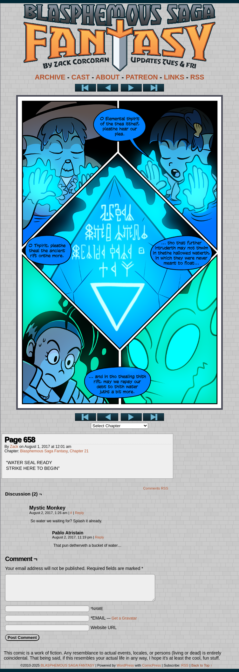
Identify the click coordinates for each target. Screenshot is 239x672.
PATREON (142, 77)
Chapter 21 (79, 451)
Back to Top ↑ (201, 665)
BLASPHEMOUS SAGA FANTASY (67, 665)
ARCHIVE (50, 77)
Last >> (153, 88)
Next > (131, 88)
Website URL (104, 627)
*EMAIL (114, 618)
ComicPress (151, 665)
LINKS (174, 77)
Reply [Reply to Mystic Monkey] (79, 513)
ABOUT (108, 77)
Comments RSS (155, 488)
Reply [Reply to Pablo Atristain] (99, 537)
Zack (14, 446)
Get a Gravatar (124, 618)
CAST (81, 77)
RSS (197, 77)
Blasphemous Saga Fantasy (43, 451)
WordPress (125, 665)
